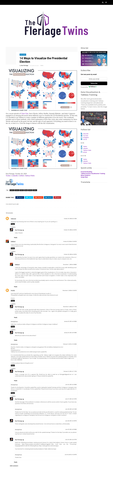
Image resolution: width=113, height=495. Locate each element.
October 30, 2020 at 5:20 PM (69, 252)
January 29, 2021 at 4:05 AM (69, 319)
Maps (26, 188)
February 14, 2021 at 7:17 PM (68, 371)
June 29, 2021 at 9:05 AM (69, 429)
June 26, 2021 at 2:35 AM (69, 384)
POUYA (13, 289)
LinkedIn (85, 148)
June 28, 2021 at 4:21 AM (69, 409)
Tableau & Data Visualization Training (93, 173)
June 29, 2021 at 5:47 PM (69, 439)
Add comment (14, 466)
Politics (30, 188)
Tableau (34, 188)
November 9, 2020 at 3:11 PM (68, 305)
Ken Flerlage (18, 228)
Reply (12, 222)
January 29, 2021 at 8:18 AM (69, 331)
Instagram (86, 137)
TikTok (85, 139)
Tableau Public (30, 174)
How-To (21, 188)
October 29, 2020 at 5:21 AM (69, 217)
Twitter (85, 146)
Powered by (88, 87)
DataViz (23, 54)
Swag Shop (84, 177)
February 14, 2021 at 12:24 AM (68, 342)
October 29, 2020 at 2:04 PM (69, 228)
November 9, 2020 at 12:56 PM (68, 288)
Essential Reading (86, 172)
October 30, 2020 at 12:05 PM (68, 239)
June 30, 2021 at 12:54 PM (69, 454)
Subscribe (94, 83)
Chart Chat (24, 112)
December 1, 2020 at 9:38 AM (68, 263)
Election (17, 188)
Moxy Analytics (85, 175)
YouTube (85, 135)
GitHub (85, 152)
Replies (14, 225)
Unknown (13, 217)
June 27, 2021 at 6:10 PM (69, 399)
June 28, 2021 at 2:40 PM (69, 420)
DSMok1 (13, 240)
